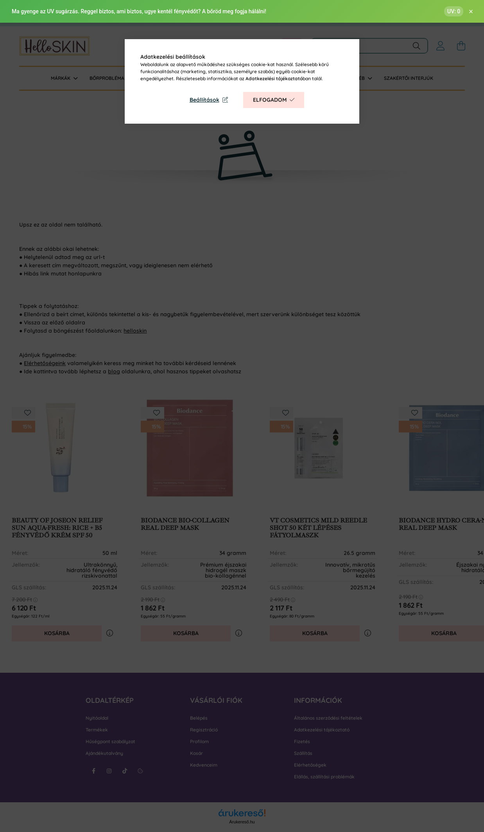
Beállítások (204, 99)
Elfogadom (270, 99)
